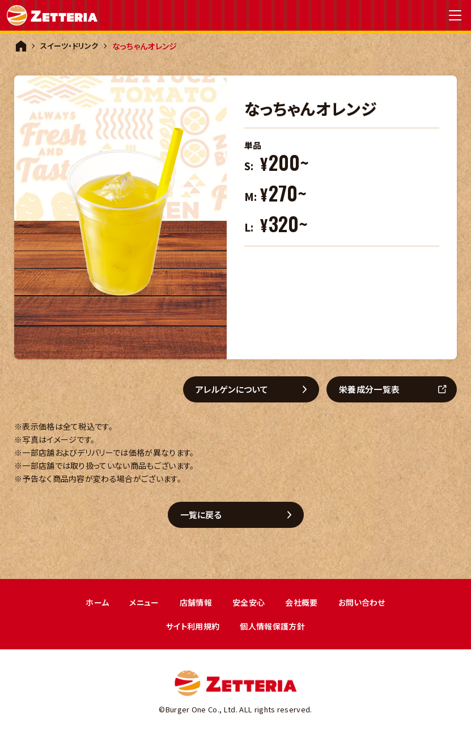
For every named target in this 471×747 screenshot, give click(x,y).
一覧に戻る (206, 516)
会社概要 (304, 605)
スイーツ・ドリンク (71, 46)
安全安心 (249, 605)
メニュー (140, 605)
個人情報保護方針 (274, 630)
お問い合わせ (367, 605)
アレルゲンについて (236, 390)
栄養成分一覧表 (373, 390)
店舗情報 (193, 605)
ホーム (91, 605)
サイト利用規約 (190, 630)
